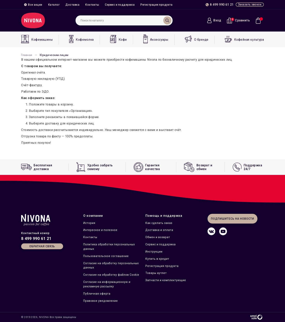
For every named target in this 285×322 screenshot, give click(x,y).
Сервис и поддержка (120, 4)
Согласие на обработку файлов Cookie (111, 274)
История (89, 223)
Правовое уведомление (100, 300)
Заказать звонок (250, 4)
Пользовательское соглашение (106, 256)
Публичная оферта (96, 293)
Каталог (54, 4)
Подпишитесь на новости (232, 218)
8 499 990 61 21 (36, 238)
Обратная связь (42, 246)
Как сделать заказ (158, 223)
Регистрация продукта (156, 4)
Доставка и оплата (159, 230)
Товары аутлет (156, 273)
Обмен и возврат (157, 237)
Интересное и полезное (100, 230)
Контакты (92, 4)
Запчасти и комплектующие (165, 280)
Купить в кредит (157, 258)
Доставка (72, 4)
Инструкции (153, 251)
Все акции (33, 4)
